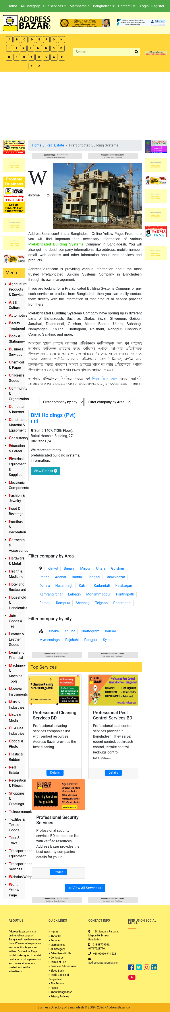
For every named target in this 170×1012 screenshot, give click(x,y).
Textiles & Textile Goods (17, 824)
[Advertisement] (85, 105)
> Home (53, 931)
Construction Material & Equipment (19, 425)
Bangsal (93, 577)
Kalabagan (123, 586)
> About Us (54, 936)
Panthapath (125, 594)
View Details (45, 471)
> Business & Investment (62, 966)
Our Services (54, 6)
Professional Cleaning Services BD (54, 715)
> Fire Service (56, 983)
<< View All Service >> (85, 888)
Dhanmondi (122, 603)
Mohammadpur (98, 594)
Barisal (110, 631)
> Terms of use (57, 962)
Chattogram (90, 631)
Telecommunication (25, 812)
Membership (79, 6)
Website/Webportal (24, 877)
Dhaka (54, 631)
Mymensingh (49, 640)
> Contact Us (56, 957)
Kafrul (83, 586)
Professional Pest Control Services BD (112, 715)
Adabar (60, 577)
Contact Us (127, 6)
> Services (54, 940)
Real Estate (55, 145)
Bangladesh (104, 6)
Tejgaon (101, 603)
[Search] (103, 52)
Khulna (69, 631)
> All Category (56, 949)
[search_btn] (136, 52)
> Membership (56, 944)
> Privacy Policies (58, 996)
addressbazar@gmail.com (103, 962)
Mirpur (85, 568)
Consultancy (19, 438)
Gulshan (117, 568)
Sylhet (108, 640)
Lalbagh (74, 594)
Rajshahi (72, 640)
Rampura (63, 603)
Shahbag (83, 603)
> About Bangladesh (60, 992)
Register (157, 6)
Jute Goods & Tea (15, 621)
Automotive (18, 315)
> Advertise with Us (59, 953)
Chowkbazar (115, 577)
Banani (69, 568)
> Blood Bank (56, 970)
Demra (44, 586)
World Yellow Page (14, 890)
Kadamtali (102, 586)
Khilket (53, 568)
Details (55, 772)
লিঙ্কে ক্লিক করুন (105, 378)
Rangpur (90, 640)
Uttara (101, 568)
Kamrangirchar (51, 594)
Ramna (44, 603)
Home (12, 6)
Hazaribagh (64, 586)
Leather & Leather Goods (16, 639)
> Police (53, 987)
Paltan (44, 577)
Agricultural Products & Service (18, 289)
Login (144, 6)
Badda (77, 577)
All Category (30, 6)
